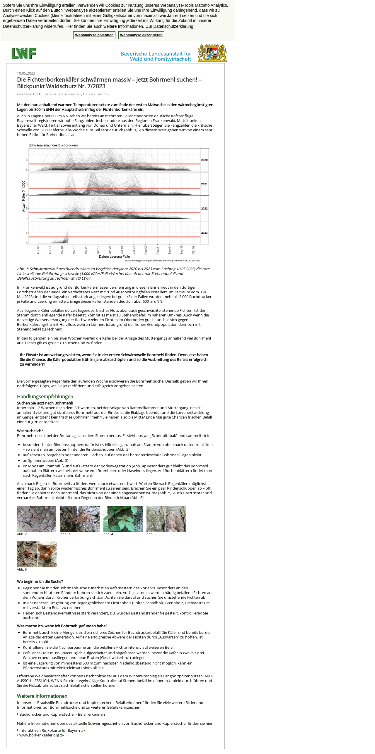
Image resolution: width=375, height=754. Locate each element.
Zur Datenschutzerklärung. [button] (170, 26)
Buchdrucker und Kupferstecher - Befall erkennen (62, 714)
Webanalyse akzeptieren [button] (141, 35)
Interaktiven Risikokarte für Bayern (52, 730)
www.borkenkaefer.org (41, 735)
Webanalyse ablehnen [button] (94, 35)
